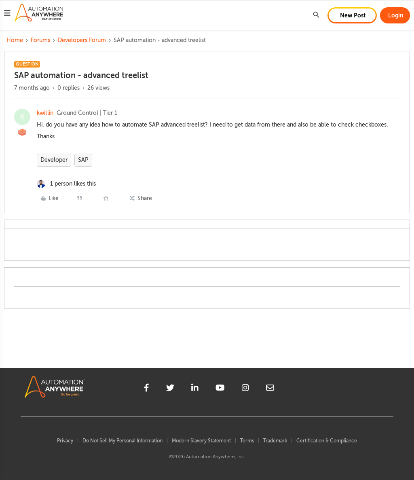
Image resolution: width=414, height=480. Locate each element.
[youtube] (220, 389)
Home (14, 40)
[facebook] (146, 389)
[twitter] (170, 389)
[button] (7, 14)
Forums (40, 40)
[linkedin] (195, 389)
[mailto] (270, 389)
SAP (83, 160)
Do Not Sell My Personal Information (122, 441)
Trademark (275, 441)
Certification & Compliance (326, 441)
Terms (247, 441)
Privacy (65, 441)
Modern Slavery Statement (201, 441)
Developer (54, 160)
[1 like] (66, 184)
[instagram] (245, 389)
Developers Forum (82, 40)
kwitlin (45, 113)
